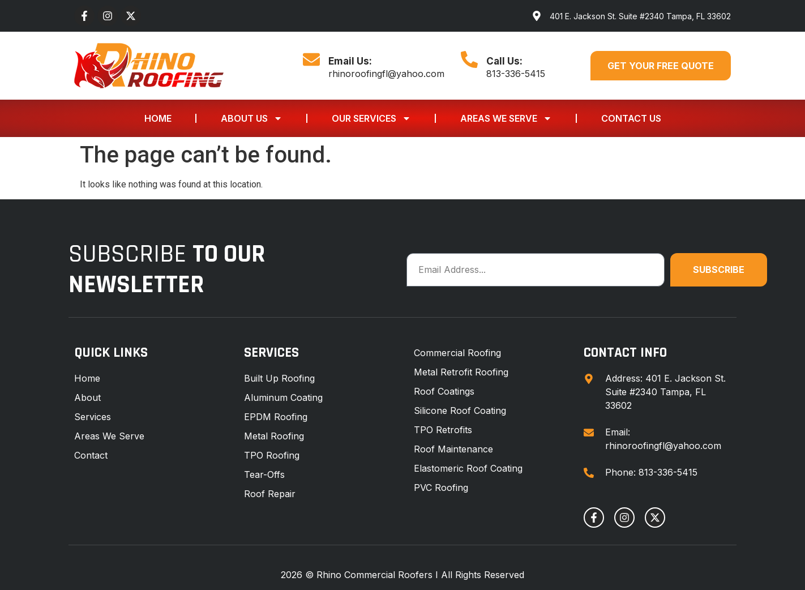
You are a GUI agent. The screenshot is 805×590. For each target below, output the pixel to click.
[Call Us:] (469, 59)
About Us (251, 118)
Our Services (371, 118)
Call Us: (504, 61)
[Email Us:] (311, 59)
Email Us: (350, 61)
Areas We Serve (506, 118)
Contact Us (631, 118)
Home (158, 118)
